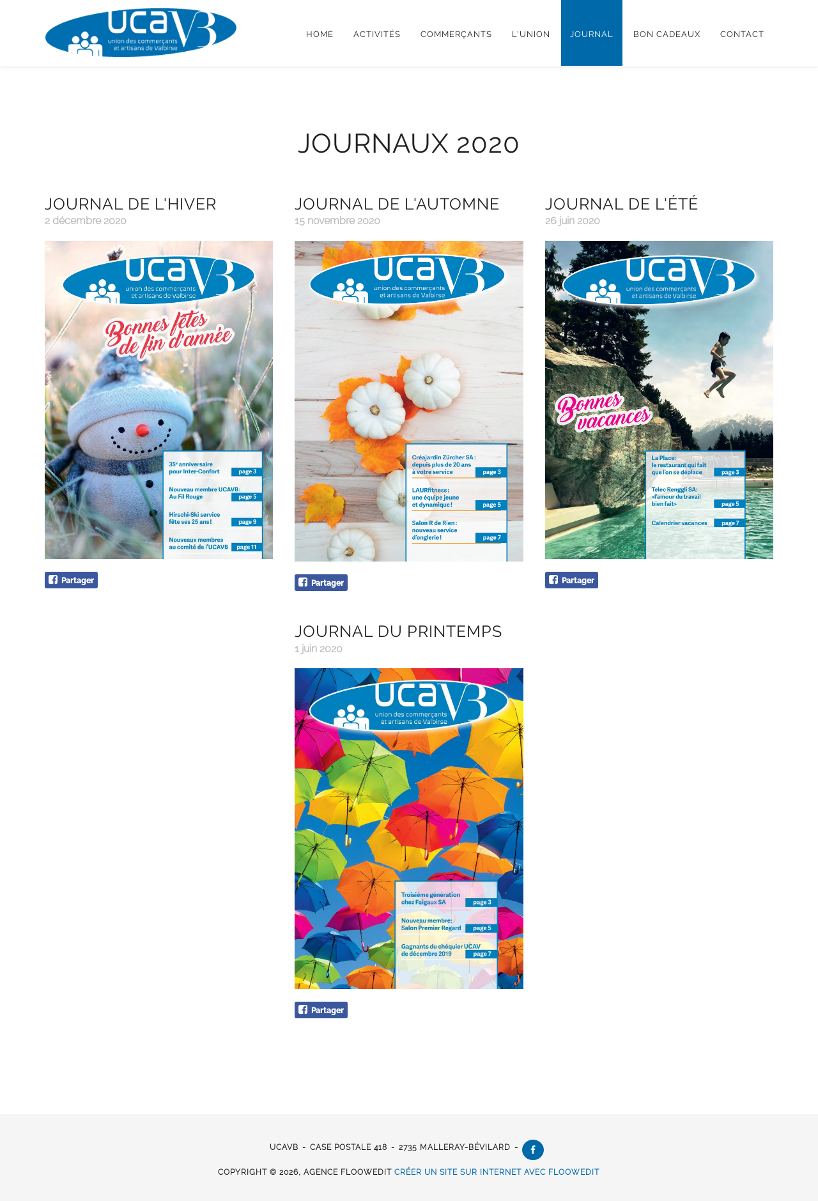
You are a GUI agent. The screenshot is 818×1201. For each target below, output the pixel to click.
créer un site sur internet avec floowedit (497, 1172)
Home (320, 34)
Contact (742, 34)
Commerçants (456, 34)
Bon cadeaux (666, 34)
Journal (592, 34)
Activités (377, 34)
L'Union (531, 34)
